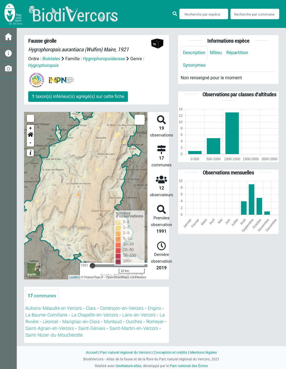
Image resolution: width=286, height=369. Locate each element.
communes (42, 295)
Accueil (91, 352)
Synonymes (194, 65)
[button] (30, 135)
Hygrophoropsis (43, 65)
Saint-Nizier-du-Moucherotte (54, 335)
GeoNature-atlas (128, 366)
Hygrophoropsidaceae (104, 58)
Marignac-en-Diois (81, 321)
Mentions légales (203, 352)
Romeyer (155, 321)
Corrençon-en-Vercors (122, 308)
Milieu (216, 52)
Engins (154, 308)
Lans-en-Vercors (139, 315)
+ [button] (30, 128)
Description (194, 52)
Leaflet (74, 277)
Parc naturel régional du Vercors (125, 352)
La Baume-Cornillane (46, 315)
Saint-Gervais (91, 328)
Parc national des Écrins (189, 366)
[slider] (92, 266)
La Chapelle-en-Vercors (95, 315)
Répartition (237, 52)
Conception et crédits (170, 352)
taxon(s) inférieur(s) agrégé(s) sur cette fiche (78, 96)
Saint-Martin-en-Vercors (133, 328)
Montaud (113, 321)
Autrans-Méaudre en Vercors (53, 308)
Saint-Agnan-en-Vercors (49, 328)
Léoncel (50, 321)
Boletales (51, 58)
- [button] (30, 143)
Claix (91, 308)
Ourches (134, 321)
